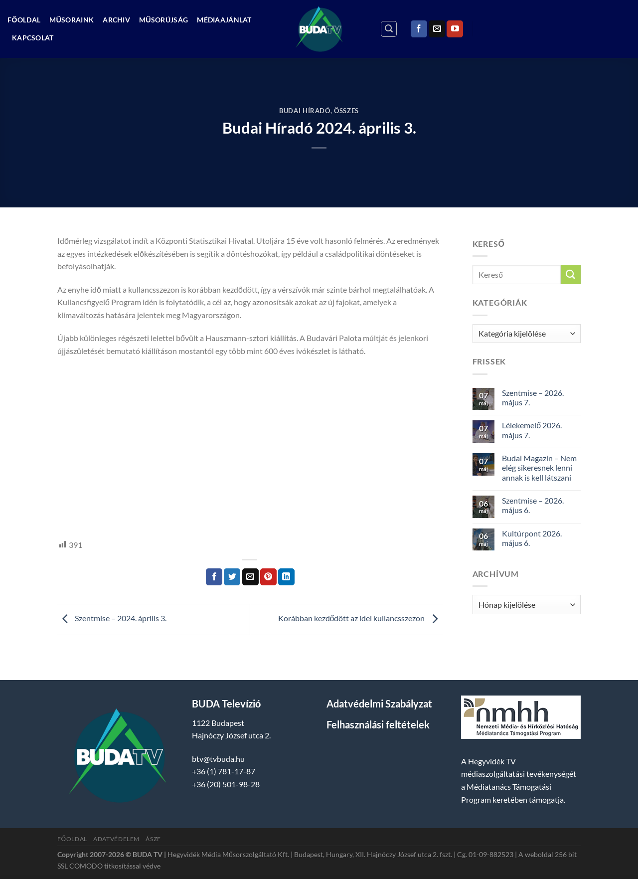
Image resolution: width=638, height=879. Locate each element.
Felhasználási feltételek (378, 724)
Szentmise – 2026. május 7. (533, 397)
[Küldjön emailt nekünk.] (437, 28)
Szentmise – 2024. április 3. (111, 618)
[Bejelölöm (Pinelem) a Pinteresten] (268, 576)
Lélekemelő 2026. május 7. (532, 429)
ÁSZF (153, 839)
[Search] (389, 29)
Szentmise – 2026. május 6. (533, 505)
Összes (346, 111)
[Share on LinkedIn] (286, 576)
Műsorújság (163, 19)
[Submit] (571, 274)
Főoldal (23, 19)
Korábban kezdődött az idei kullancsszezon (360, 618)
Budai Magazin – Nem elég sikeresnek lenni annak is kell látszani (539, 467)
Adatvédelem (116, 839)
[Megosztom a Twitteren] (232, 576)
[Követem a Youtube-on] (455, 28)
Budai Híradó (304, 111)
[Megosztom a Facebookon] (214, 576)
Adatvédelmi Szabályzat (379, 703)
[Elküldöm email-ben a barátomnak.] (250, 576)
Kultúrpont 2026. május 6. (532, 537)
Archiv (116, 19)
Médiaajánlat (224, 19)
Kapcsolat (33, 37)
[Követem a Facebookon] (419, 28)
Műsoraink (71, 19)
